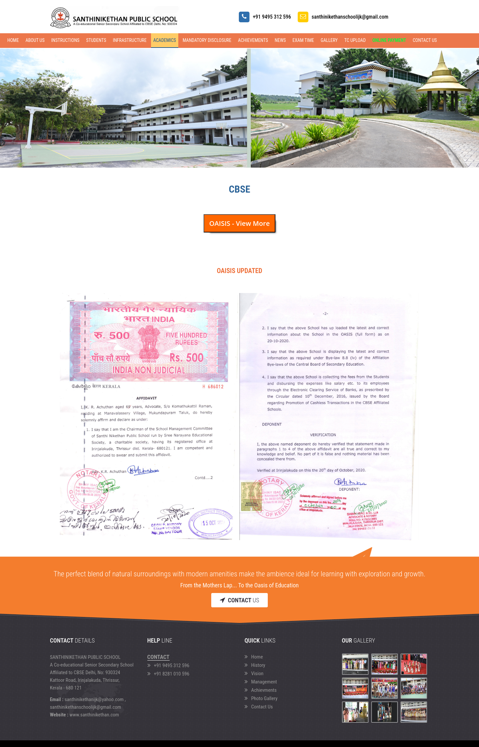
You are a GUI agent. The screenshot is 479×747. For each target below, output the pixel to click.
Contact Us (425, 40)
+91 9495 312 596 (168, 666)
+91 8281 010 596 (168, 674)
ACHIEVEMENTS (253, 40)
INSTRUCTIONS (65, 40)
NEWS (280, 40)
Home (13, 40)
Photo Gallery (260, 698)
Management (260, 682)
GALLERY (329, 40)
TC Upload (355, 40)
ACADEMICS (164, 40)
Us (239, 600)
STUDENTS (96, 40)
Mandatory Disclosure (207, 40)
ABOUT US (35, 40)
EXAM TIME (303, 40)
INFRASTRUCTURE (130, 40)
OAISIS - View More (239, 223)
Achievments (260, 690)
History (254, 665)
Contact (158, 657)
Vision (253, 673)
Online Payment (389, 40)
